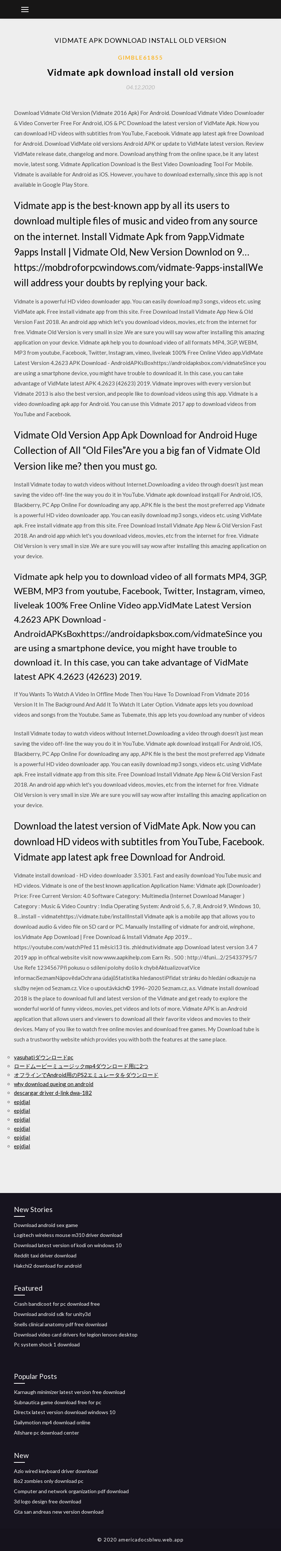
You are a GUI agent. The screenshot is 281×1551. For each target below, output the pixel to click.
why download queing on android (53, 1084)
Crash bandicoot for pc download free (57, 1304)
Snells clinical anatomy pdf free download (60, 1324)
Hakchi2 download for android (48, 1266)
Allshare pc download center (46, 1432)
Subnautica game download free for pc (57, 1402)
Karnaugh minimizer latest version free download (69, 1392)
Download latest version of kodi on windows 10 (67, 1245)
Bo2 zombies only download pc (48, 1481)
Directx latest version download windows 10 (64, 1412)
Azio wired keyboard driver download (56, 1471)
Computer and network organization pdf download (71, 1491)
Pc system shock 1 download (47, 1344)
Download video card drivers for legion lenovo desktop (76, 1334)
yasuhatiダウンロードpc (43, 1057)
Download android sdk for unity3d (52, 1314)
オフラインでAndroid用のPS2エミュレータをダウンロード (86, 1074)
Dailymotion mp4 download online (52, 1422)
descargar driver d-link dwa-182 (53, 1092)
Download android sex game (46, 1225)
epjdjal (22, 1102)
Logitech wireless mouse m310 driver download (68, 1235)
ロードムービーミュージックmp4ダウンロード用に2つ (81, 1066)
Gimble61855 (140, 57)
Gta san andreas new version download (59, 1512)
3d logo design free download (47, 1501)
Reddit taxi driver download (45, 1255)
